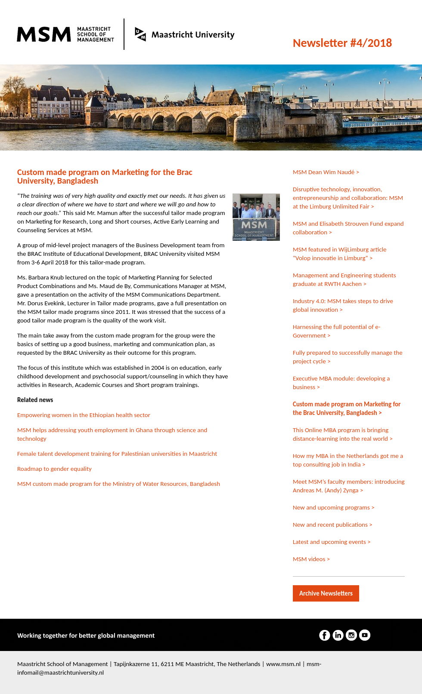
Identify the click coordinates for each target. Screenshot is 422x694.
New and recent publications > (332, 524)
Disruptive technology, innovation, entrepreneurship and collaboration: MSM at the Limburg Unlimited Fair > (348, 197)
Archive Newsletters (326, 593)
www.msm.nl (283, 664)
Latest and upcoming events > (332, 542)
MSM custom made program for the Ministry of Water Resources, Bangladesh (118, 484)
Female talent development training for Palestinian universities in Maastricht (117, 454)
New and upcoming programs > (334, 507)
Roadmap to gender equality (54, 469)
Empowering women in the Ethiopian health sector (83, 415)
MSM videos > (311, 559)
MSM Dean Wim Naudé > (326, 172)
